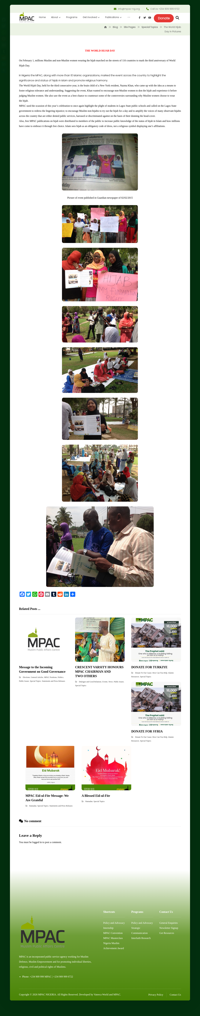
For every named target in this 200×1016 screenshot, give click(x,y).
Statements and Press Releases (53, 692)
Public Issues (24, 692)
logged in (37, 852)
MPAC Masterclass (113, 949)
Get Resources (166, 943)
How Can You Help (159, 683)
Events (105, 692)
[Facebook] (168, 28)
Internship (108, 938)
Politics (60, 688)
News (110, 692)
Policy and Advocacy (114, 933)
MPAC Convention (113, 943)
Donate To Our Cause (143, 683)
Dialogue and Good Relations (90, 692)
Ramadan (32, 816)
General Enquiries (168, 933)
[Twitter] (173, 28)
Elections (26, 688)
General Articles (37, 688)
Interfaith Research (141, 949)
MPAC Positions (50, 688)
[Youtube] (178, 28)
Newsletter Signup (168, 938)
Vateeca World (101, 1005)
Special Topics (35, 692)
